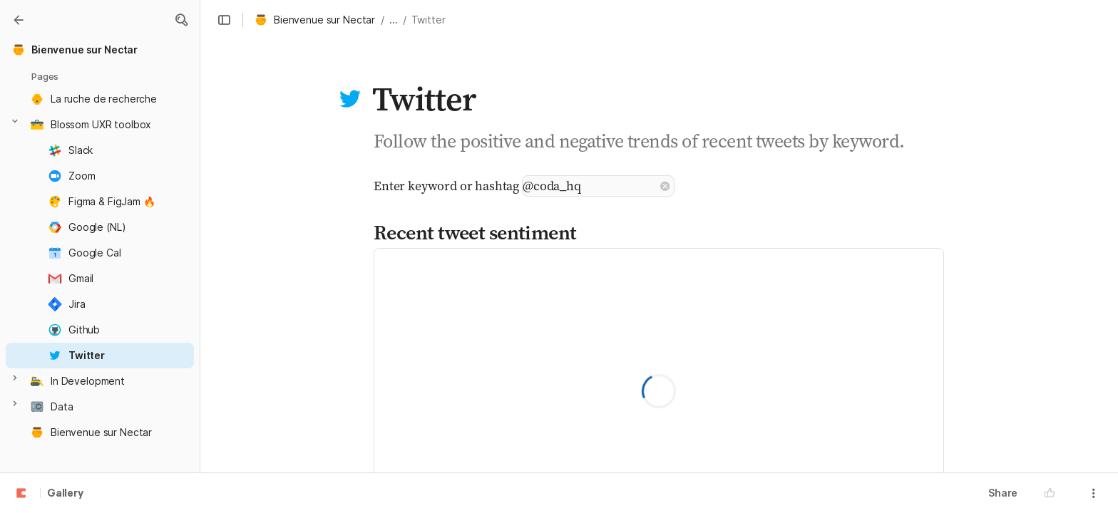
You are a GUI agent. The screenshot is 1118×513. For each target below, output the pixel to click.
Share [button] (1002, 493)
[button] (181, 20)
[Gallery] (19, 20)
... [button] (393, 20)
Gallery (65, 494)
